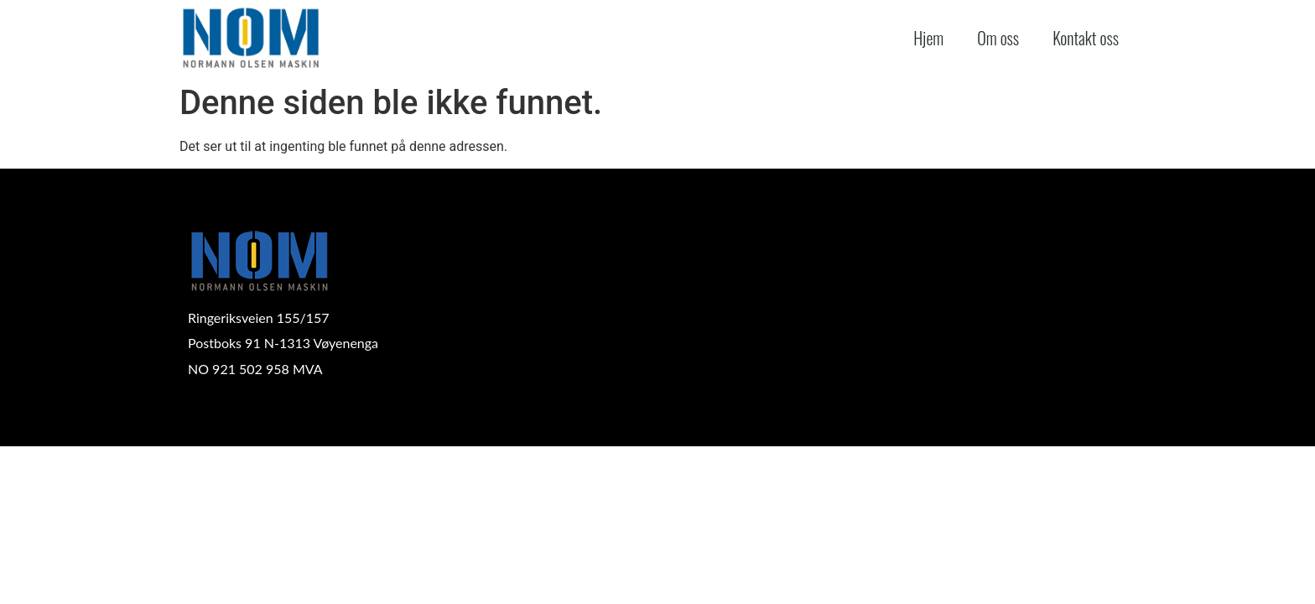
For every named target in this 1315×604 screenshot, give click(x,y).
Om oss (998, 37)
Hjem (928, 37)
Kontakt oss (1086, 37)
